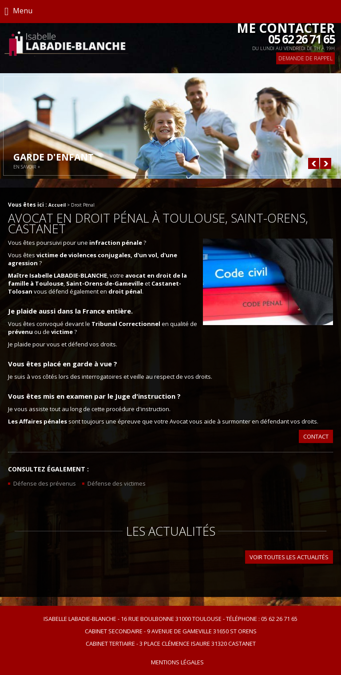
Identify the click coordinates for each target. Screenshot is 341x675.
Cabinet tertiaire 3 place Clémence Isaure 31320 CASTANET (171, 644)
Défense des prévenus (44, 483)
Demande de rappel (305, 58)
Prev (313, 163)
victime (62, 332)
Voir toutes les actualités (289, 557)
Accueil (57, 205)
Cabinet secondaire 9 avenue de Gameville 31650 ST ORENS (171, 631)
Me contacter (286, 34)
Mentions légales (177, 662)
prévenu (20, 332)
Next (325, 163)
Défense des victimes (116, 483)
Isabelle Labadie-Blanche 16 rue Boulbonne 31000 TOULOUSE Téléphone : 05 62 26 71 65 (170, 619)
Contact (316, 436)
